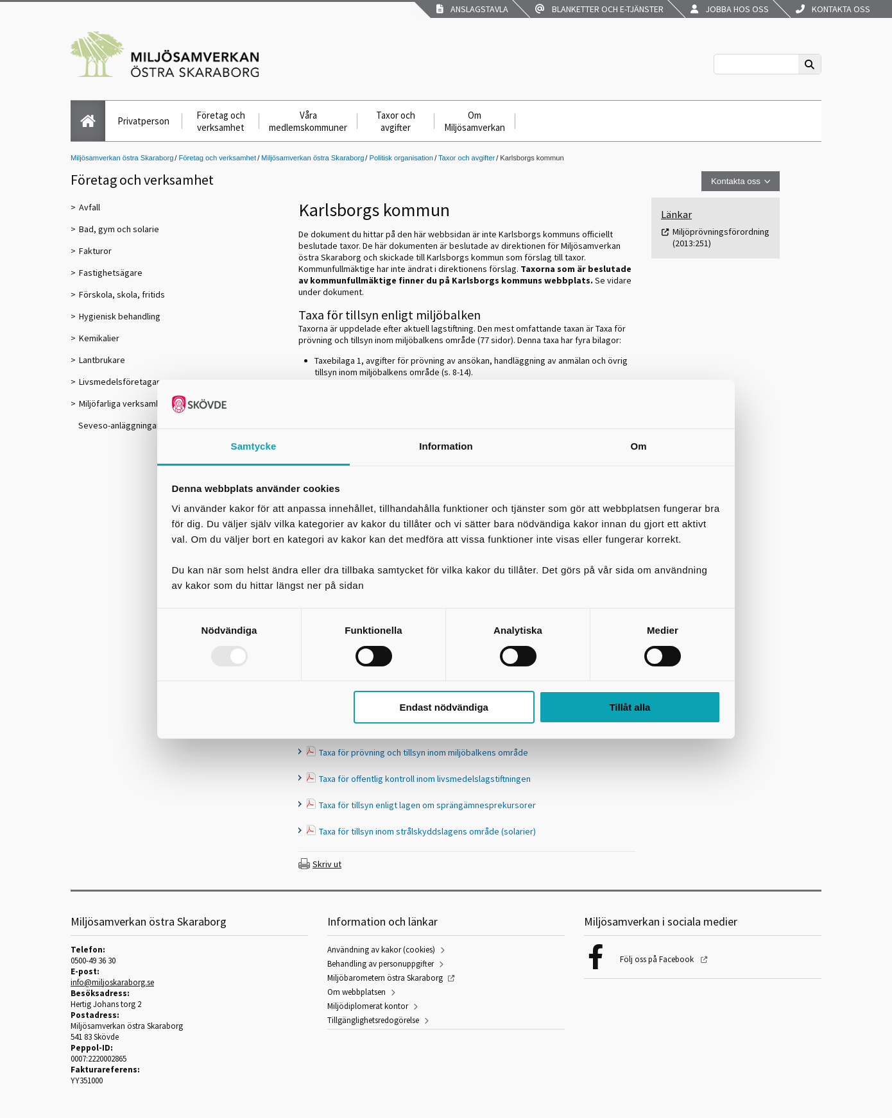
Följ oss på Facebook (658, 959)
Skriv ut (327, 864)
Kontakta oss (833, 9)
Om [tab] (638, 446)
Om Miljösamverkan (474, 121)
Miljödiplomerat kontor (367, 1006)
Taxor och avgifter (395, 121)
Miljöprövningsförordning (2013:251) (721, 237)
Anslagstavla (472, 9)
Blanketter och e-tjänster (599, 9)
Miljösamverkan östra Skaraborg (122, 158)
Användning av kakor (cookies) (381, 949)
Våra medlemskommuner (308, 121)
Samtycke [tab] (254, 446)
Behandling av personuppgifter (380, 963)
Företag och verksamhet (220, 121)
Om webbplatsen (356, 992)
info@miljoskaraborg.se (112, 982)
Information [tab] (446, 446)
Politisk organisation (401, 158)
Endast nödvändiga (444, 707)
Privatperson (143, 121)
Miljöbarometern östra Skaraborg (385, 977)
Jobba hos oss (729, 9)
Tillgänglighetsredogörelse (373, 1020)
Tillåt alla (629, 707)
